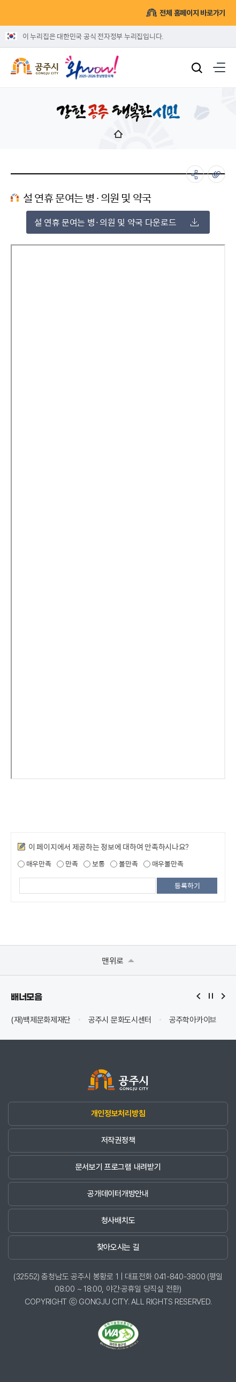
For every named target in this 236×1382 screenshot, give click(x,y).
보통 (93, 863)
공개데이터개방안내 (117, 1194)
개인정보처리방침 (118, 1113)
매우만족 (34, 863)
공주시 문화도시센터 (119, 1020)
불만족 (124, 863)
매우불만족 (163, 863)
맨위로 (118, 960)
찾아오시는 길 (118, 1247)
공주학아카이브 (193, 1020)
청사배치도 (118, 1220)
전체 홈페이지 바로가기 (185, 12)
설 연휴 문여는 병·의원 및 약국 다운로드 (116, 222)
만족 (67, 863)
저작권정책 (118, 1140)
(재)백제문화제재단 (41, 1020)
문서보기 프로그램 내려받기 (118, 1167)
